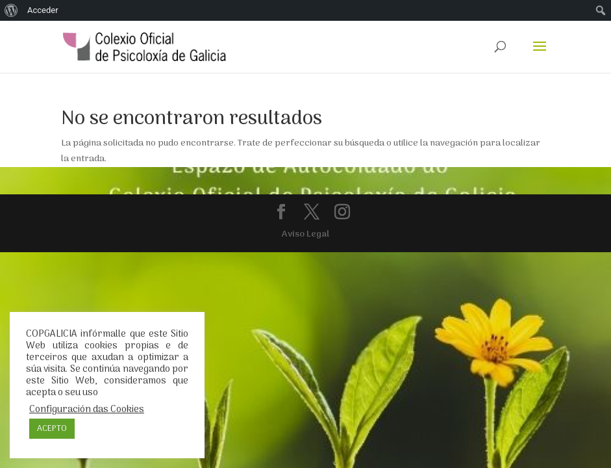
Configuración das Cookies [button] (86, 409)
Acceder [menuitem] (42, 10)
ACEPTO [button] (52, 429)
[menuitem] (11, 10)
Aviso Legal (305, 234)
